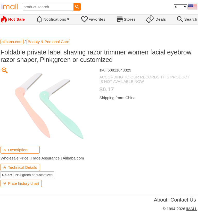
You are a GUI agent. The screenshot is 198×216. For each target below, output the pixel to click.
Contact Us (183, 200)
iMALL (191, 208)
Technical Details (20, 167)
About (160, 200)
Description (15, 150)
